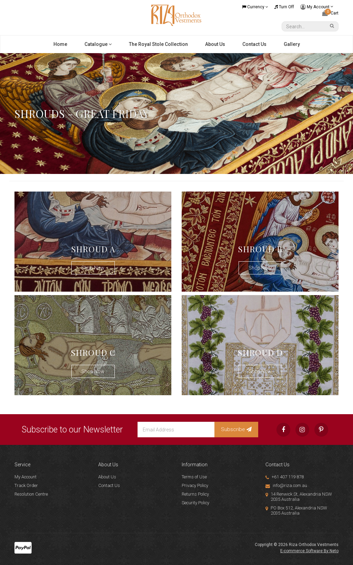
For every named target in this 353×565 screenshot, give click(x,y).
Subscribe (236, 429)
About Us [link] (107, 476)
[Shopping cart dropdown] (330, 13)
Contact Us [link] (109, 485)
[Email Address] (176, 429)
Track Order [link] (26, 485)
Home (60, 44)
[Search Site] (333, 26)
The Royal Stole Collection (158, 44)
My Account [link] (25, 476)
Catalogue (98, 44)
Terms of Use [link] (194, 476)
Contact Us (254, 44)
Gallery (292, 44)
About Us (215, 44)
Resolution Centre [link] (31, 494)
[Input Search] (305, 26)
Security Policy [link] (195, 502)
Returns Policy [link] (195, 494)
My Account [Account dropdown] (316, 7)
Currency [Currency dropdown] (255, 7)
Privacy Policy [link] (195, 485)
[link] (283, 430)
